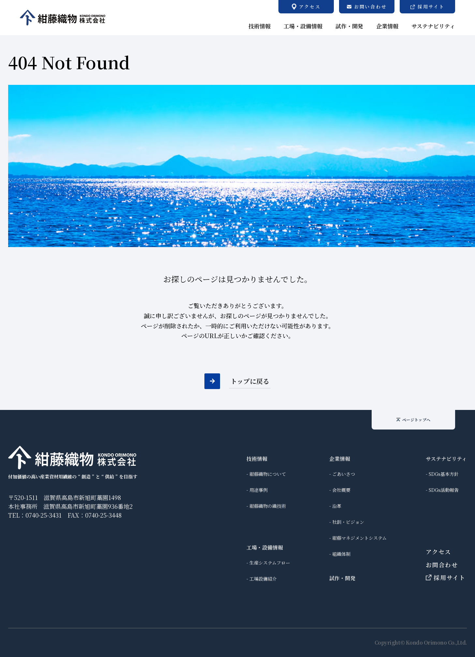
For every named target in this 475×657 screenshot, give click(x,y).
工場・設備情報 (264, 547)
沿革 (336, 506)
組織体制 (341, 554)
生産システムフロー (269, 562)
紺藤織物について (267, 474)
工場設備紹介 (263, 578)
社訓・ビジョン (348, 522)
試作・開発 (342, 578)
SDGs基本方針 (444, 474)
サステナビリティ (446, 458)
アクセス (438, 552)
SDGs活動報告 (444, 490)
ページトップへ (413, 419)
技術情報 (256, 458)
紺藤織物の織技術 (267, 506)
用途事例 (258, 490)
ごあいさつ (343, 474)
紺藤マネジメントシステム (359, 538)
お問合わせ (442, 565)
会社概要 (341, 490)
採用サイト (446, 577)
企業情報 (339, 458)
